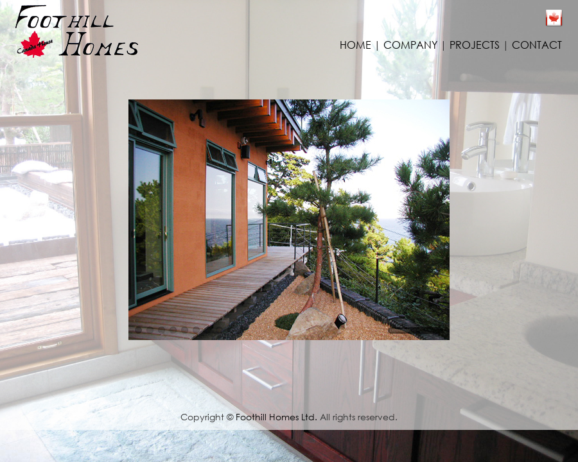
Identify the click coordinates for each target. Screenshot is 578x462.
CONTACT (537, 44)
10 (242, 330)
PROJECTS (475, 44)
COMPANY (410, 44)
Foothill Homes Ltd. (276, 417)
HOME (355, 44)
